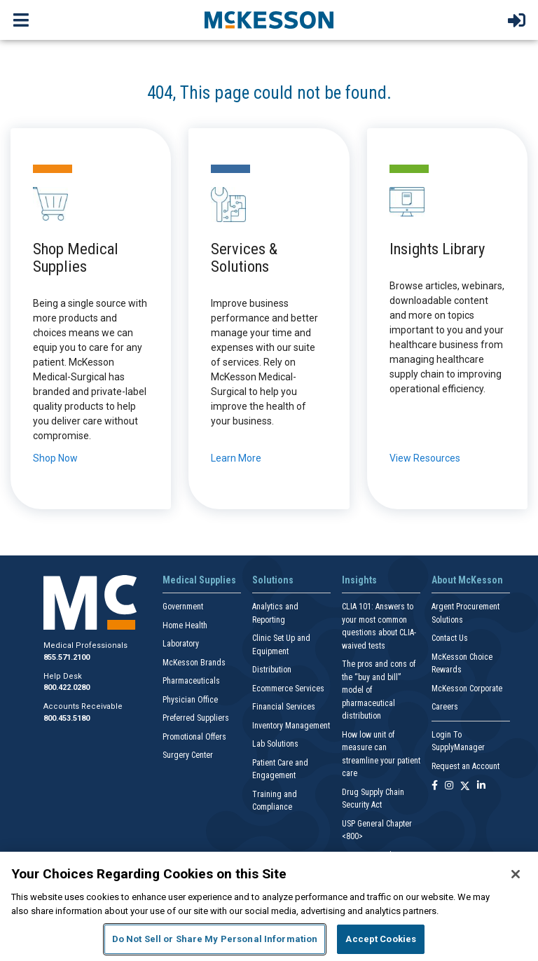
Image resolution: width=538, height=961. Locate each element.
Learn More (236, 458)
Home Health (185, 625)
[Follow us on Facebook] (435, 786)
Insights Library (437, 249)
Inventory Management (291, 726)
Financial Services (283, 707)
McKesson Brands (194, 663)
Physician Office (190, 700)
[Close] (515, 874)
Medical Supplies (199, 580)
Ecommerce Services (288, 688)
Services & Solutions (244, 257)
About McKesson (467, 580)
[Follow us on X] (465, 786)
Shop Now (55, 458)
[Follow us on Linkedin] (481, 786)
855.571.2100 (66, 657)
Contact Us (450, 638)
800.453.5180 (66, 718)
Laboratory (181, 644)
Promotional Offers (194, 737)
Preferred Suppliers (196, 718)
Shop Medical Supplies (75, 257)
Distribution (271, 670)
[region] (269, 906)
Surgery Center (188, 755)
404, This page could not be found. (269, 93)
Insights (359, 580)
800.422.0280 (66, 687)
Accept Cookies (380, 939)
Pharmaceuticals (191, 681)
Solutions (273, 580)
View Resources (424, 458)
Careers (445, 707)
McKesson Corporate (467, 688)
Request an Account (465, 766)
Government (183, 606)
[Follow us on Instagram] (449, 786)
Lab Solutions (275, 744)
